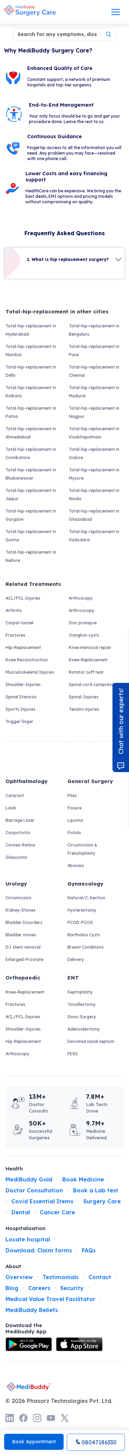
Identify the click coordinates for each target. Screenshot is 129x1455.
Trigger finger (19, 721)
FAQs (89, 1250)
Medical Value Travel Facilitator (50, 1299)
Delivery (75, 959)
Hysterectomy (81, 910)
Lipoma (75, 820)
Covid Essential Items (42, 1201)
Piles (72, 795)
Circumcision (18, 897)
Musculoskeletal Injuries (30, 672)
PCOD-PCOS (80, 922)
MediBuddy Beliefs (32, 1310)
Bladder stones (21, 934)
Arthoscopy (81, 598)
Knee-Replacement (88, 659)
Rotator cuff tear (86, 672)
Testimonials (60, 1277)
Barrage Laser (20, 820)
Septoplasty (80, 992)
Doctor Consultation (34, 1190)
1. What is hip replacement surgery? (68, 259)
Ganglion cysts (84, 635)
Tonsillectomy (81, 1004)
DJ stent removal (23, 947)
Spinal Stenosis (21, 696)
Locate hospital (28, 1239)
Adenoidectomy (83, 1029)
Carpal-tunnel (19, 622)
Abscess (75, 865)
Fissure (74, 807)
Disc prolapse (83, 622)
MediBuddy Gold (29, 1179)
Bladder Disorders (24, 922)
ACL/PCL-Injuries (23, 598)
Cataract (15, 795)
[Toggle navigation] (115, 12)
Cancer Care (57, 1212)
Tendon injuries (84, 709)
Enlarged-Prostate (24, 959)
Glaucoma (16, 857)
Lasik (11, 807)
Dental (20, 1212)
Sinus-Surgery (81, 1016)
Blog (12, 1288)
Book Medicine (83, 1179)
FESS (72, 1053)
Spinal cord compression (94, 684)
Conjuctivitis (18, 832)
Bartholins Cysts (83, 934)
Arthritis (14, 610)
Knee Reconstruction (27, 659)
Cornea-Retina (20, 844)
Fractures (15, 635)
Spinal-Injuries (83, 696)
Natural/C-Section (86, 897)
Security (72, 1288)
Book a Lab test (95, 1190)
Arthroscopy (81, 610)
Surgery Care (102, 1201)
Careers (39, 1288)
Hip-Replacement (23, 647)
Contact (99, 1277)
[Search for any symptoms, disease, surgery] (57, 34)
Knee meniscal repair (90, 647)
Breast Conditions (85, 947)
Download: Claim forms (39, 1250)
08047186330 (96, 1442)
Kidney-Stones (20, 910)
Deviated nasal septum (90, 1041)
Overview (19, 1277)
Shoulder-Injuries (23, 684)
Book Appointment (34, 1442)
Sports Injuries (20, 709)
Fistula (74, 832)
